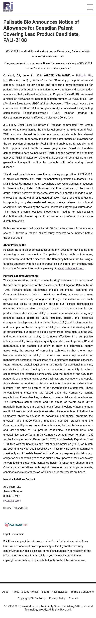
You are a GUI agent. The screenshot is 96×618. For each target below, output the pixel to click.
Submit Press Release (54, 591)
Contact (73, 598)
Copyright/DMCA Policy (32, 598)
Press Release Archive (25, 591)
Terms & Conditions (82, 591)
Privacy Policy (57, 598)
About (5, 591)
